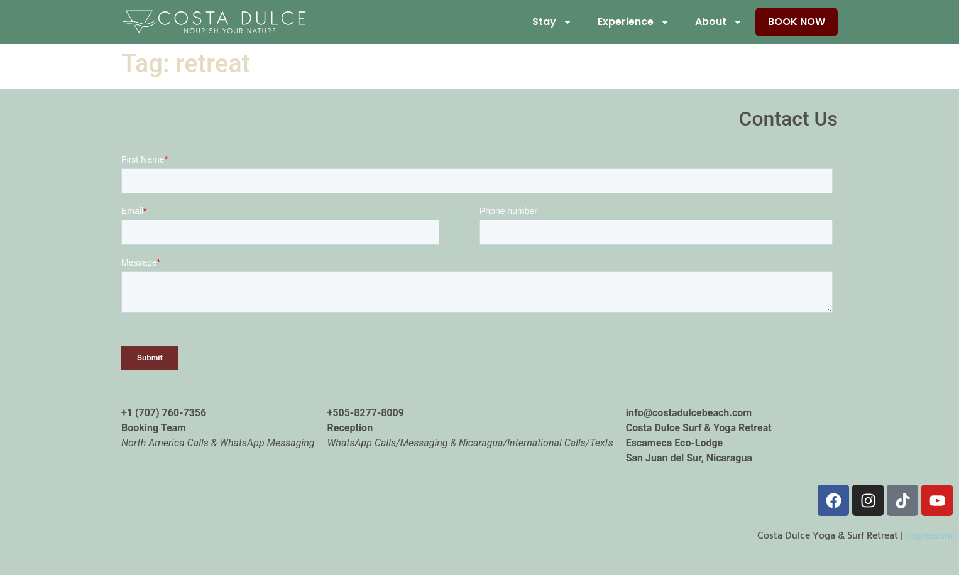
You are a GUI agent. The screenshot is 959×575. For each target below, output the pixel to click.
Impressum (929, 536)
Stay (552, 22)
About (719, 22)
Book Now (796, 21)
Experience (634, 22)
